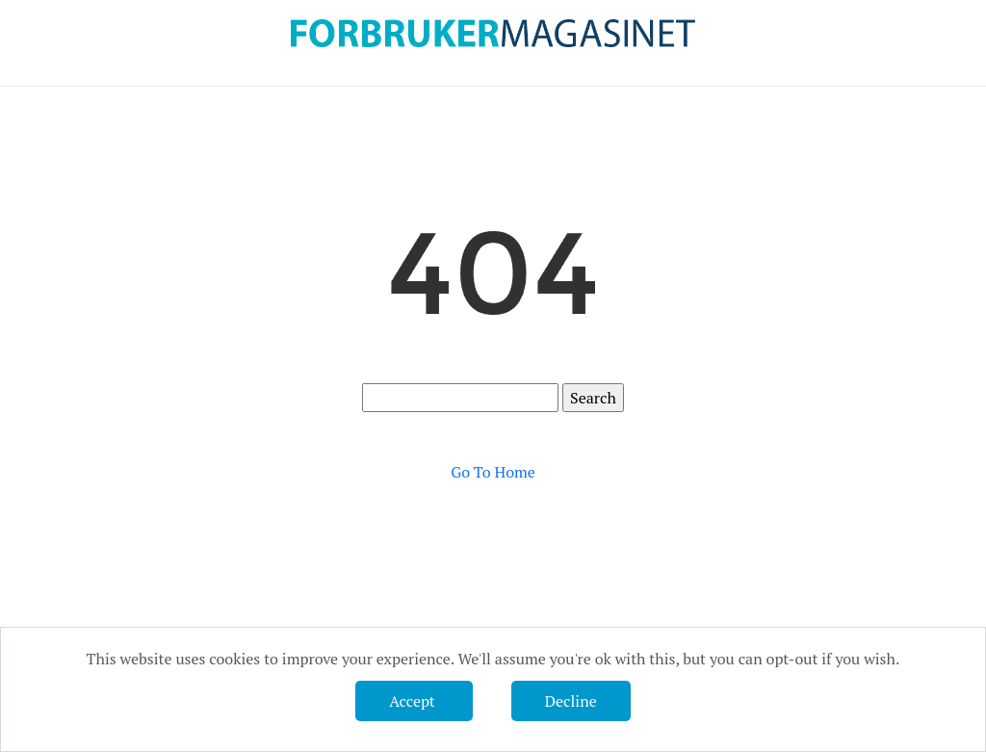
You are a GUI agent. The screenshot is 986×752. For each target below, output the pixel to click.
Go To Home (493, 471)
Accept (413, 701)
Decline (571, 701)
